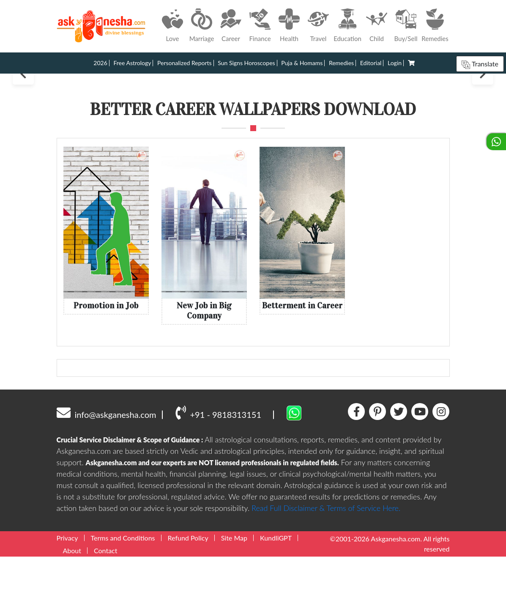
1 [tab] (236, 124)
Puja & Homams (302, 62)
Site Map (234, 593)
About (72, 606)
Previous (23, 101)
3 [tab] (253, 125)
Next (482, 101)
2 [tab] (246, 125)
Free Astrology (132, 62)
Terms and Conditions (123, 593)
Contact (105, 606)
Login (395, 62)
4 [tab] (261, 125)
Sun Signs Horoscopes (246, 62)
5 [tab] (268, 125)
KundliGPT (276, 593)
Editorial (371, 62)
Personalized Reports (184, 62)
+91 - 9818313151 (218, 468)
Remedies (341, 62)
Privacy (67, 593)
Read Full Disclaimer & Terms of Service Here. (326, 563)
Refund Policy (188, 593)
